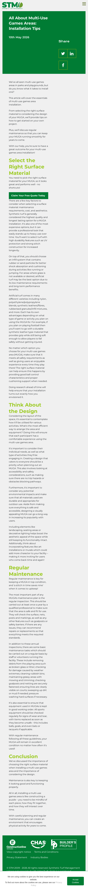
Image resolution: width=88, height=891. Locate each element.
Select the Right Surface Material (26, 166)
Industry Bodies (39, 857)
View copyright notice (19, 852)
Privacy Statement (17, 857)
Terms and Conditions (46, 852)
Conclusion (23, 756)
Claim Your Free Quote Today (28, 195)
